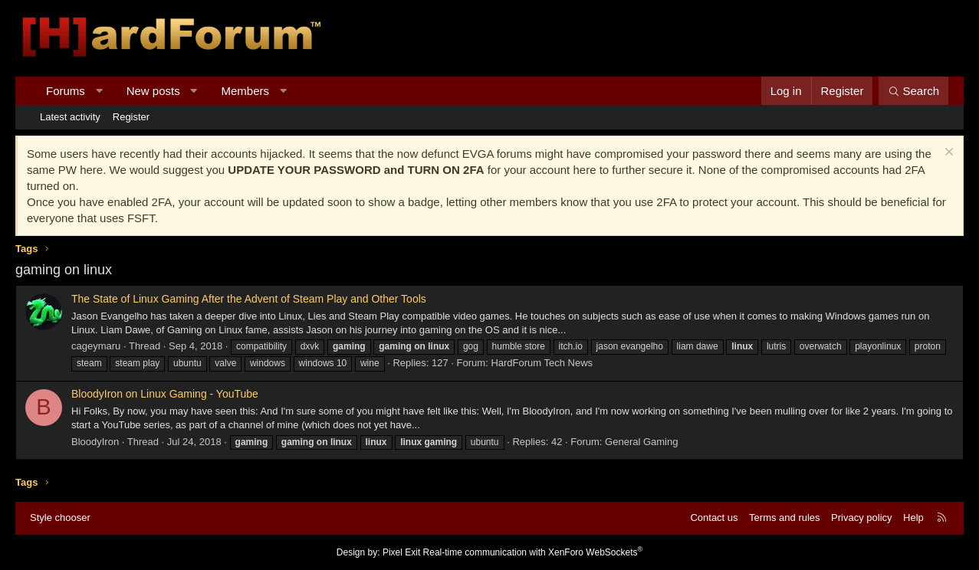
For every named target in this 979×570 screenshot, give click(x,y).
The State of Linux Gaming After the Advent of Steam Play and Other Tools (248, 299)
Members (246, 90)
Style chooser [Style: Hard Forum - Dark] (60, 517)
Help (913, 517)
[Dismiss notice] (947, 154)
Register (131, 117)
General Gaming (641, 441)
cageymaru (95, 346)
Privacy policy (861, 517)
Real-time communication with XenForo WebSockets (533, 552)
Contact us (714, 517)
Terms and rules (784, 517)
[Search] (913, 91)
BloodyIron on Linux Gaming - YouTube (164, 394)
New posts (153, 90)
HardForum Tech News (542, 363)
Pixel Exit (401, 552)
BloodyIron (95, 441)
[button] (98, 91)
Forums (65, 90)
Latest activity (70, 117)
